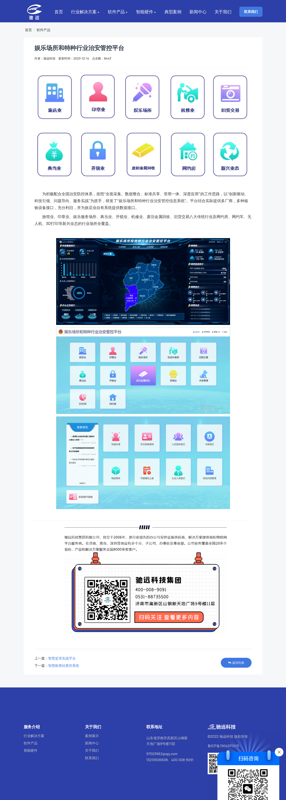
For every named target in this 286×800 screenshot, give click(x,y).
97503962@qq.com (162, 753)
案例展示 (92, 735)
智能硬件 (146, 12)
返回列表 (236, 663)
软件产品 (118, 12)
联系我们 (251, 11)
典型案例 (172, 12)
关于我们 (223, 12)
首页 (58, 12)
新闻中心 (197, 12)
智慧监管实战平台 (62, 658)
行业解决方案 (85, 12)
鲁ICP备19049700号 (223, 746)
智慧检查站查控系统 (63, 665)
